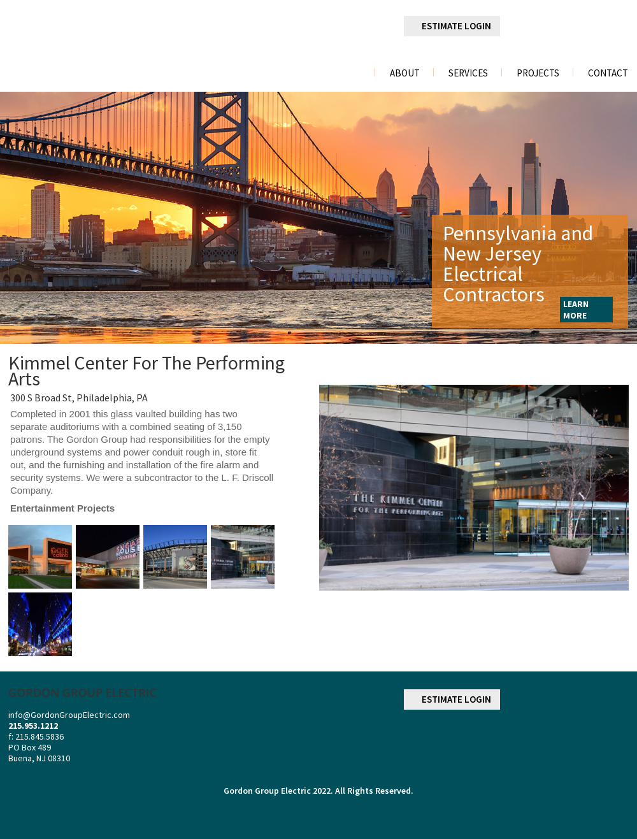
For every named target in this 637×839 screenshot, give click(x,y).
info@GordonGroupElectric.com (69, 715)
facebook (522, 26)
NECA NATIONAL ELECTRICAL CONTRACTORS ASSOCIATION (594, 739)
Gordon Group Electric (267, 790)
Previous (16, 218)
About (405, 73)
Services (468, 73)
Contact (608, 73)
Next (618, 218)
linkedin (554, 27)
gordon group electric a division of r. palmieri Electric (105, 40)
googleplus (586, 27)
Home (349, 73)
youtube (618, 27)
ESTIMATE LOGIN (456, 26)
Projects (538, 73)
